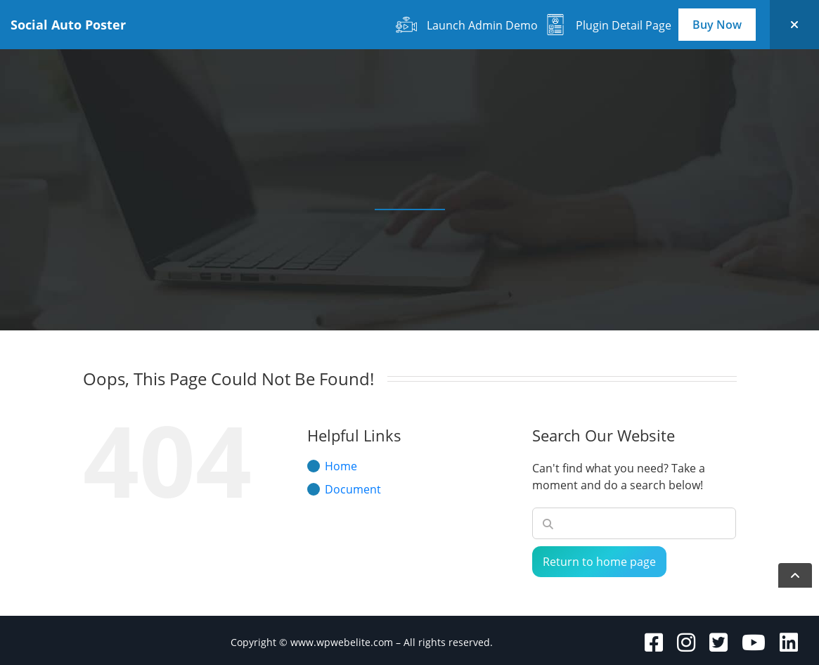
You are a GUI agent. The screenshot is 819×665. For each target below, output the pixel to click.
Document (353, 489)
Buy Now (717, 24)
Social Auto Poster (68, 24)
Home (341, 466)
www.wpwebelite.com (341, 642)
